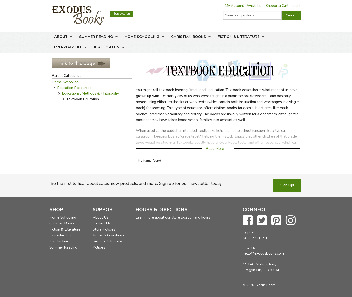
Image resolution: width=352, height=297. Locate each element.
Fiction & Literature (238, 36)
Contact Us (102, 223)
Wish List (255, 5)
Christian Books (188, 36)
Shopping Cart (277, 5)
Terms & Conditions (108, 235)
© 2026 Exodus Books (259, 285)
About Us (101, 217)
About (60, 36)
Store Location (121, 13)
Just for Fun (107, 47)
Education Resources (74, 87)
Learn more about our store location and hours (172, 217)
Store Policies (104, 229)
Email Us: (249, 248)
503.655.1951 (255, 238)
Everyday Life (68, 47)
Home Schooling (142, 36)
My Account (234, 5)
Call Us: (248, 233)
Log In (296, 5)
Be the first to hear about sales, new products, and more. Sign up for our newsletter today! (136, 183)
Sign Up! (287, 185)
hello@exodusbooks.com (263, 253)
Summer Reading (96, 36)
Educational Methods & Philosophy (90, 93)
